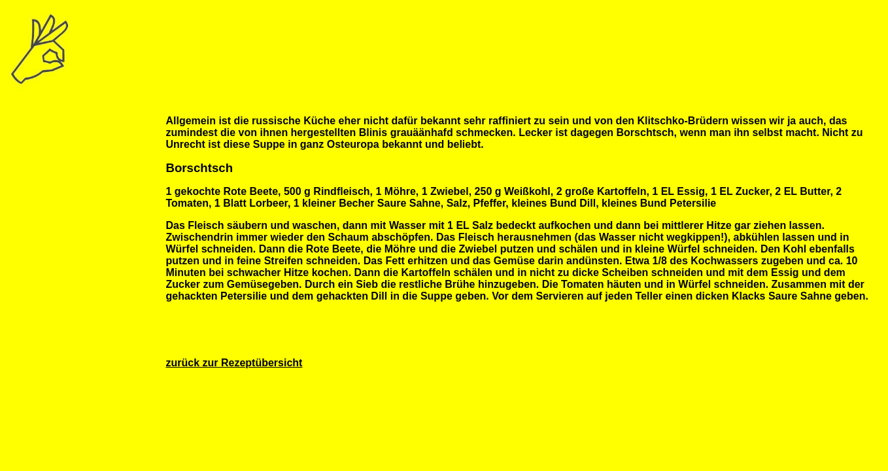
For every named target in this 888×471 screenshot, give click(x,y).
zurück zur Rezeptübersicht (233, 362)
